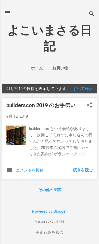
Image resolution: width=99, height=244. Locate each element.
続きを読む (83, 170)
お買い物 (60, 68)
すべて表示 (83, 88)
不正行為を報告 (49, 232)
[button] (89, 105)
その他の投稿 (50, 190)
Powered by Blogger (49, 211)
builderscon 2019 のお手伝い (41, 105)
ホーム (37, 68)
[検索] (91, 14)
